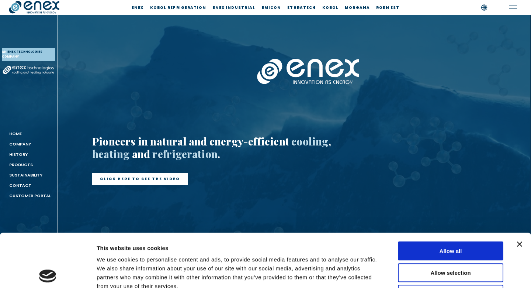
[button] (140, 179)
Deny (451, 241)
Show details (387, 273)
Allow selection (450, 219)
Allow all (451, 198)
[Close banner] (519, 190)
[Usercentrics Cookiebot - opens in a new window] (47, 273)
